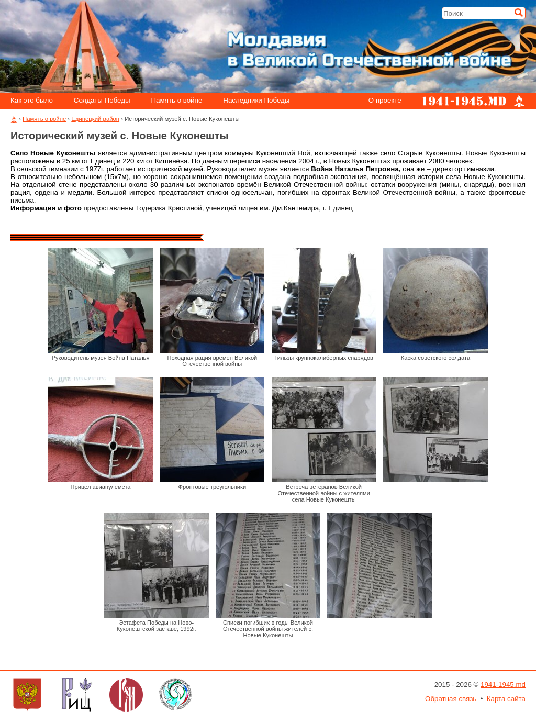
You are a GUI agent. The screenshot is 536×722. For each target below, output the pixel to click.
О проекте (384, 101)
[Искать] (519, 12)
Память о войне (177, 101)
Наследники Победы (256, 101)
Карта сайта (506, 699)
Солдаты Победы (102, 101)
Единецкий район (95, 119)
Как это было (31, 101)
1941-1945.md (503, 684)
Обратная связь (450, 699)
